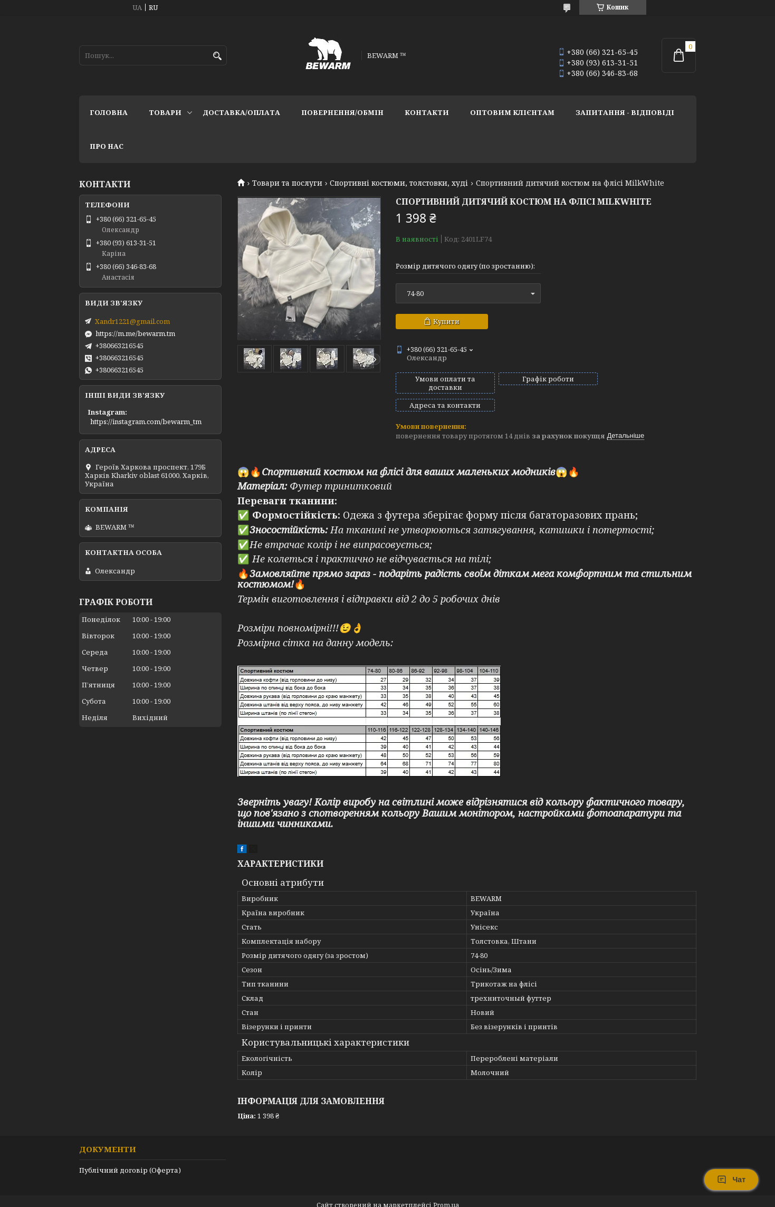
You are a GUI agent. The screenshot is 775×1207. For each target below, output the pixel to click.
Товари (165, 112)
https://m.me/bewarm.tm (135, 333)
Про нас (106, 146)
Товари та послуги (287, 183)
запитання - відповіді (625, 112)
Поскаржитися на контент (357, 1196)
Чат (731, 1179)
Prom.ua (446, 1187)
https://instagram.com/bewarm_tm (146, 421)
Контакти (427, 112)
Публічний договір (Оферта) (130, 1152)
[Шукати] (217, 56)
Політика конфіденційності (458, 1196)
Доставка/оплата (241, 112)
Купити (446, 321)
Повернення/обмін (342, 112)
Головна (109, 112)
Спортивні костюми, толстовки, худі (399, 183)
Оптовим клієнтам (512, 112)
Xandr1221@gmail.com (132, 321)
